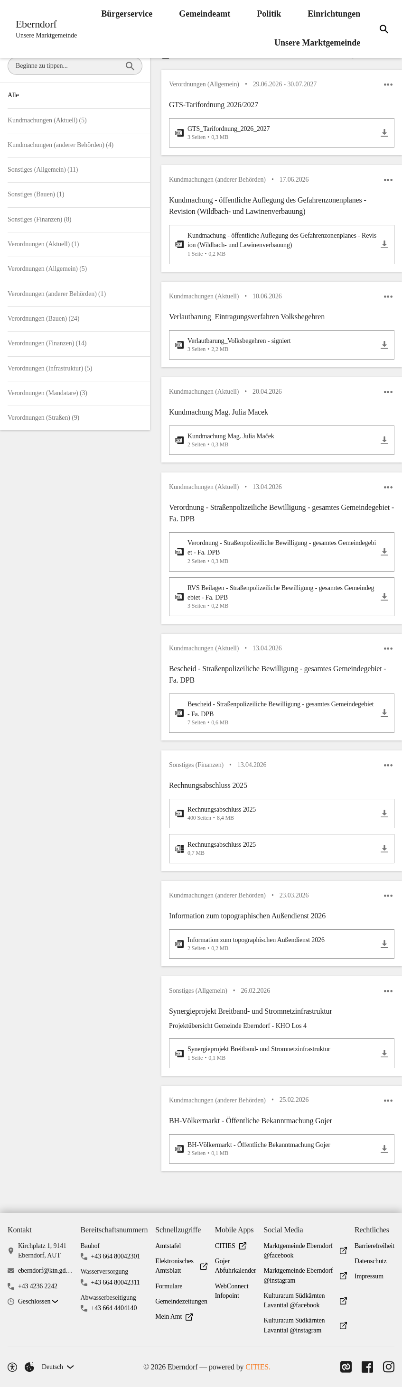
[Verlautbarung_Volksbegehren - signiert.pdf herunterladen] (384, 349)
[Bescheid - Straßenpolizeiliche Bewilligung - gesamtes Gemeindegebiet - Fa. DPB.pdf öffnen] (276, 721)
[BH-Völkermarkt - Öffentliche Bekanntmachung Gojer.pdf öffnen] (276, 1163)
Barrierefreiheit (374, 1245)
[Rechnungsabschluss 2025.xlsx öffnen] (276, 858)
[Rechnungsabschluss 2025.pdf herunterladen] (384, 823)
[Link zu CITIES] (343, 1367)
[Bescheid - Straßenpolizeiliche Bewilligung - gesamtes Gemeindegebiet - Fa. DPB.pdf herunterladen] (384, 722)
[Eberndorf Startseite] (44, 29)
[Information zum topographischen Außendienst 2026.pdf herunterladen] (384, 956)
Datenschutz (371, 1261)
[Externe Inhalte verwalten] (29, 1367)
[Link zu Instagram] (388, 1367)
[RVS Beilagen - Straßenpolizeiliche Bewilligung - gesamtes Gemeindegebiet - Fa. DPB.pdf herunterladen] (384, 604)
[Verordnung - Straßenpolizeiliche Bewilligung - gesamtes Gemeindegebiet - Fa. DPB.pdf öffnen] (276, 559)
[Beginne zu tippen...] (130, 66)
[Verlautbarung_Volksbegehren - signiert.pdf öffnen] (276, 349)
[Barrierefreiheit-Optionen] (12, 1367)
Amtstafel (168, 1245)
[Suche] (382, 29)
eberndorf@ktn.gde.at (45, 1270)
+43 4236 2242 (37, 1286)
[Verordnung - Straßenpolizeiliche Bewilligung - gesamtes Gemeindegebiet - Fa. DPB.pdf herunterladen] (384, 559)
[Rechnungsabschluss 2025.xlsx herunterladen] (384, 858)
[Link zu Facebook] (366, 1367)
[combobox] (67, 65)
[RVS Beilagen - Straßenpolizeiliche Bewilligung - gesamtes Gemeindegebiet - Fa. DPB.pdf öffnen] (276, 604)
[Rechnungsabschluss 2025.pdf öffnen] (276, 823)
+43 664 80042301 (115, 1256)
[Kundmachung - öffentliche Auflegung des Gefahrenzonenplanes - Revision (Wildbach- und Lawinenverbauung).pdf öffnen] (276, 247)
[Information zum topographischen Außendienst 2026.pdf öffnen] (276, 955)
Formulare (168, 1286)
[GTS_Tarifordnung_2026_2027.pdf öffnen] (276, 134)
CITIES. (256, 1367)
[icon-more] (388, 86)
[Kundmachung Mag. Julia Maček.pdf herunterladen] (384, 446)
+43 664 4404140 (114, 1308)
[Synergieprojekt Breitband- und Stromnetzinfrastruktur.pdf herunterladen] (384, 1066)
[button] (281, 114)
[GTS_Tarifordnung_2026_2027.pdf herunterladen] (384, 134)
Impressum (369, 1276)
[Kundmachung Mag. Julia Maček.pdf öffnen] (276, 445)
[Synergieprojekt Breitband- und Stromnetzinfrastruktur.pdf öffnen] (276, 1066)
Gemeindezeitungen (181, 1301)
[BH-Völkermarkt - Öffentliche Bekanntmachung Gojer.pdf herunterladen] (384, 1163)
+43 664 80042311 (115, 1282)
